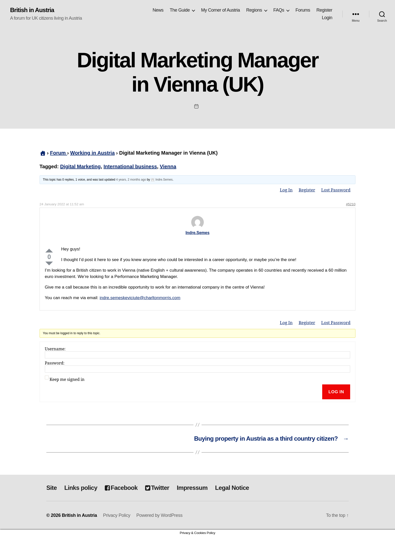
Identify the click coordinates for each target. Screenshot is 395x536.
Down (49, 263)
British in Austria (32, 10)
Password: (54, 363)
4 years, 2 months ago (131, 179)
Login (327, 17)
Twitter (157, 487)
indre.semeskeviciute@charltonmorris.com (140, 297)
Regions (254, 10)
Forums (302, 10)
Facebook (121, 487)
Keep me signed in (67, 379)
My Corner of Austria (220, 10)
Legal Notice (232, 487)
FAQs (278, 10)
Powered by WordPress (159, 515)
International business (130, 166)
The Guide (180, 10)
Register (324, 10)
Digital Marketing (80, 166)
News (158, 10)
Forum (58, 153)
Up (49, 250)
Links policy (80, 487)
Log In (286, 190)
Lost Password (335, 190)
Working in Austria (92, 153)
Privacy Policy (116, 515)
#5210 (350, 204)
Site (51, 487)
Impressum (192, 487)
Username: (55, 349)
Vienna (168, 166)
